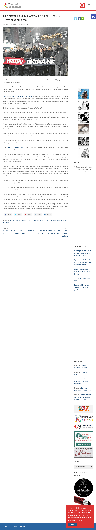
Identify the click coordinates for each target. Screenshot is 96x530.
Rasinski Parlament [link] (9, 24)
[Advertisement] (85, 56)
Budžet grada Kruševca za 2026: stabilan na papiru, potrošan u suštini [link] (83, 253)
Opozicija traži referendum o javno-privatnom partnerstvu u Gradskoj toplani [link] (83, 262)
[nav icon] (89, 5)
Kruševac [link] (48, 220)
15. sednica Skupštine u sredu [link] (82, 279)
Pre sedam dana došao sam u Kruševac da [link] (18, 96)
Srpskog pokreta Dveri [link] (15, 147)
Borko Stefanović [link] (16, 220)
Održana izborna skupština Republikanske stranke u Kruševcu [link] (82, 397)
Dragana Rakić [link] (39, 220)
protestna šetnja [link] (56, 220)
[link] (93, 16)
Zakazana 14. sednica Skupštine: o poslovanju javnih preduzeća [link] (82, 287)
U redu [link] (72, 524)
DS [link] (28, 24)
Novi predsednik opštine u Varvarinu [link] (81, 381)
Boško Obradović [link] (28, 220)
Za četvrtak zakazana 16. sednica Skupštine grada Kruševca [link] (82, 271)
